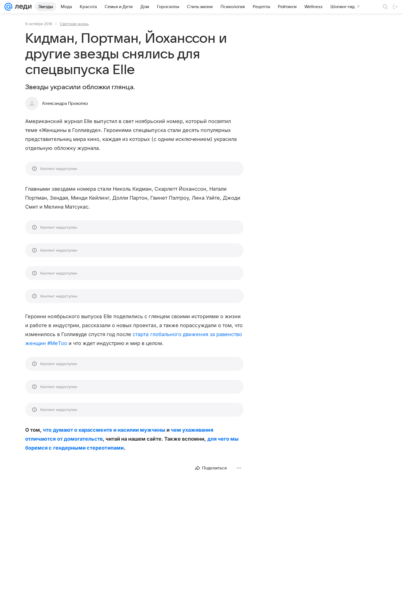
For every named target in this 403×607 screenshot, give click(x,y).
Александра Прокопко (65, 103)
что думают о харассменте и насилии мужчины (104, 430)
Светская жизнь (74, 24)
